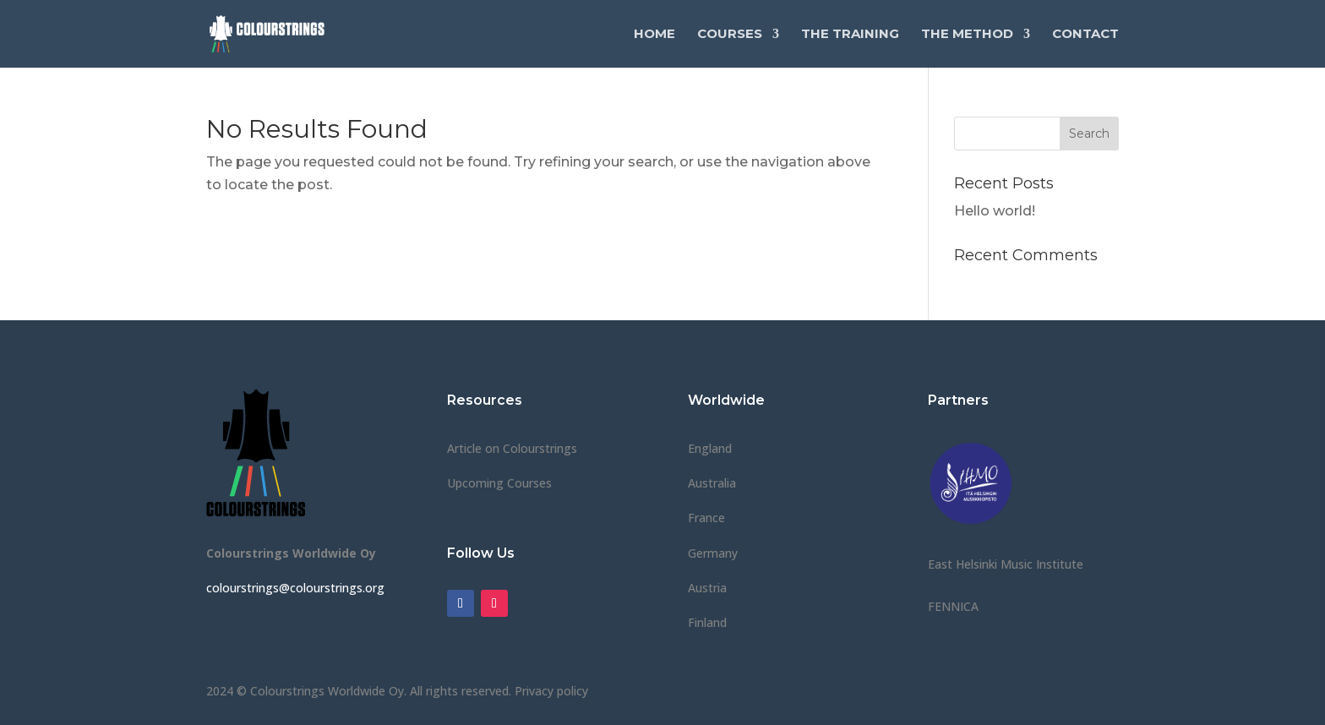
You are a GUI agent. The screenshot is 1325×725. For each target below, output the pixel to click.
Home (654, 34)
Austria (707, 588)
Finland (707, 622)
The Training (850, 34)
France (706, 518)
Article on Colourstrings (512, 448)
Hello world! (994, 211)
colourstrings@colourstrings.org (295, 588)
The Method (967, 34)
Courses (729, 34)
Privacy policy (551, 691)
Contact (1085, 34)
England (710, 448)
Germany (713, 553)
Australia (712, 483)
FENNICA (953, 606)
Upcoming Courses (499, 483)
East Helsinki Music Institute (1005, 564)
